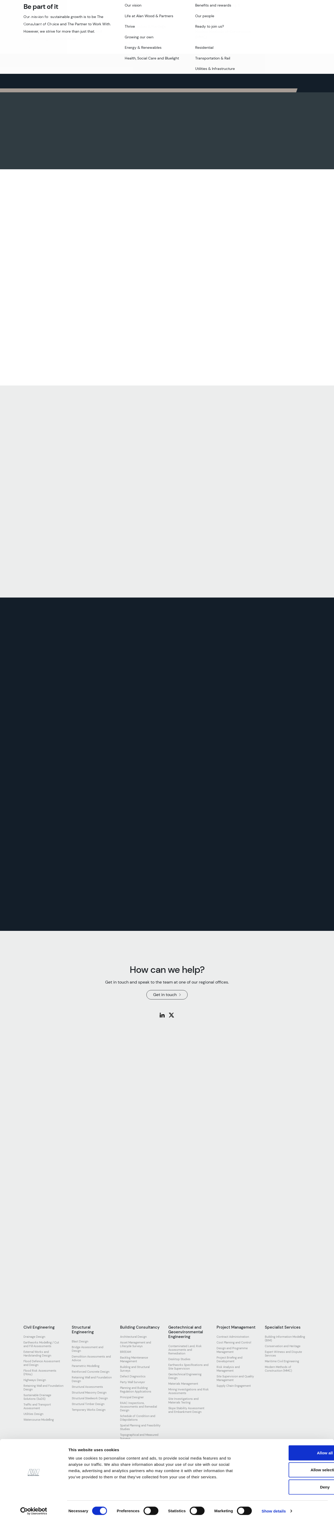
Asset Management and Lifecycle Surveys (135, 1344)
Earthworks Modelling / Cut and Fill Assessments (41, 1344)
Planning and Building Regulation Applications (135, 1389)
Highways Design (34, 1380)
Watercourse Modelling (38, 1419)
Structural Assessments (87, 1387)
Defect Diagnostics (133, 1376)
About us (74, 20)
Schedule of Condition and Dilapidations (137, 1417)
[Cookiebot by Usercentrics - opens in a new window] (34, 1509)
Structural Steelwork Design (90, 1398)
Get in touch (290, 20)
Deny (290, 1484)
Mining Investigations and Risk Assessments (188, 1391)
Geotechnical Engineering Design (184, 1376)
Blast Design (80, 1341)
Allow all (291, 1450)
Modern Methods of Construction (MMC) (278, 1368)
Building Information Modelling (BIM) (285, 1338)
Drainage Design (34, 1337)
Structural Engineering (83, 1329)
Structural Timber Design (88, 1404)
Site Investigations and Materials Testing (183, 1400)
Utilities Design (33, 1414)
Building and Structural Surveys (135, 1368)
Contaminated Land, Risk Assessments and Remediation (185, 1349)
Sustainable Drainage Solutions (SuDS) (37, 1397)
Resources (217, 20)
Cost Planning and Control (234, 1342)
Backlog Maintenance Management (134, 1359)
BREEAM (125, 1352)
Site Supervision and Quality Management (235, 1378)
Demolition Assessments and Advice (91, 1358)
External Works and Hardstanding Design (37, 1353)
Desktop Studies (179, 1359)
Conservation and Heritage (282, 1346)
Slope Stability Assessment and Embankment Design (186, 1410)
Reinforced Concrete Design (90, 1371)
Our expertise (127, 20)
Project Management (236, 1327)
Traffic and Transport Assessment (37, 1406)
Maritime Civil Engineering (282, 1361)
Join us (176, 20)
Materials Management (183, 1383)
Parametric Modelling (85, 1366)
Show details (274, 1508)
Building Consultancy (140, 1327)
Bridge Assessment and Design (87, 1349)
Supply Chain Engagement (234, 1386)
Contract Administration (233, 1337)
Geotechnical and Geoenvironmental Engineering (185, 1332)
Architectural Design (133, 1337)
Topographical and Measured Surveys (139, 1436)
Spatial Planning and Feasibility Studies (140, 1427)
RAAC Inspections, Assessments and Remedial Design (138, 1406)
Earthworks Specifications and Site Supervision (188, 1366)
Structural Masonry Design (89, 1392)
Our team (98, 20)
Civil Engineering (39, 1327)
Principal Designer (132, 1397)
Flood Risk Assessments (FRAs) (39, 1372)
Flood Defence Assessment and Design (41, 1363)
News (195, 20)
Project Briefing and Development (229, 1359)
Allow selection (290, 1468)
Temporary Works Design (88, 1410)
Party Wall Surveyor (132, 1382)
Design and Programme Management (232, 1350)
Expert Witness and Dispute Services (283, 1353)
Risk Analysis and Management (228, 1368)
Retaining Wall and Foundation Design (43, 1387)
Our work (154, 20)
